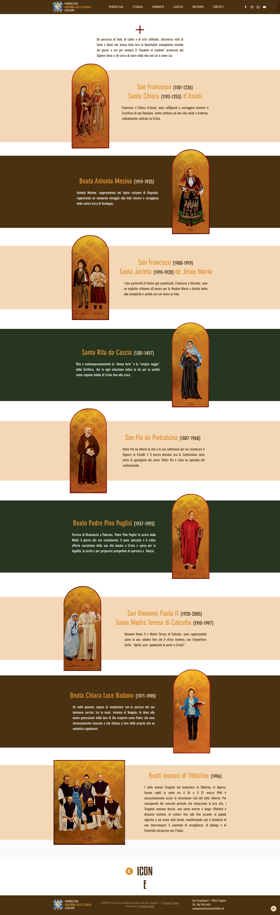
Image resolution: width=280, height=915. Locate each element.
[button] (116, 7)
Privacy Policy (171, 903)
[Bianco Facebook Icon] (245, 7)
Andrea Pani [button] (147, 906)
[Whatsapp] (258, 7)
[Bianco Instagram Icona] (252, 7)
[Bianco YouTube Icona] (264, 7)
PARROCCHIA (71, 901)
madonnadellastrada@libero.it (208, 908)
